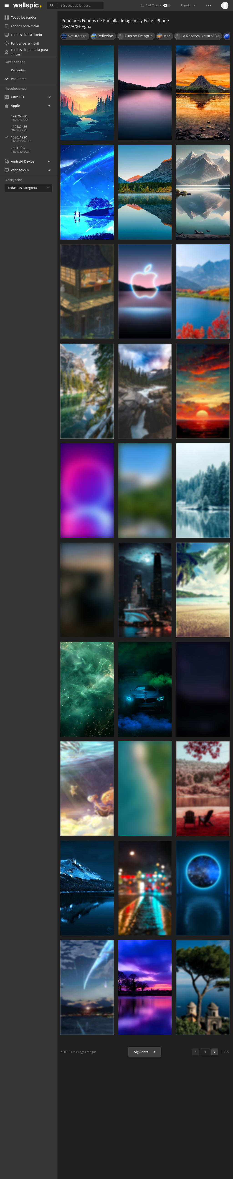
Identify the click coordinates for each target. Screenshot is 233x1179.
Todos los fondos (21, 17)
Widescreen (17, 170)
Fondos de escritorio (23, 35)
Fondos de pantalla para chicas (26, 52)
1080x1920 (34, 137)
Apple (12, 105)
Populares (18, 79)
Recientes (18, 70)
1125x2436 (19, 126)
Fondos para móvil (22, 26)
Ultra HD (14, 97)
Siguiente (145, 1052)
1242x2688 (19, 116)
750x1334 (18, 147)
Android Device (19, 161)
